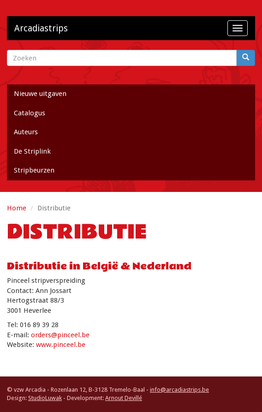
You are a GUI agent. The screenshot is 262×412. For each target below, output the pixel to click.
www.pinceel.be (60, 344)
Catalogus (29, 113)
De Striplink (32, 151)
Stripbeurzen (34, 170)
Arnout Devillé (123, 397)
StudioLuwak (45, 397)
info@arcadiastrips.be (179, 389)
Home (16, 208)
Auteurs (26, 132)
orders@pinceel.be (60, 335)
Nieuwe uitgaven (40, 94)
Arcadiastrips (41, 28)
